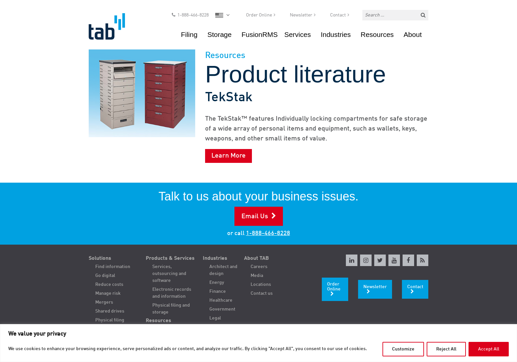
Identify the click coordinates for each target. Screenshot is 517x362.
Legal (215, 318)
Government (222, 309)
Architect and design (223, 270)
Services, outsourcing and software (169, 273)
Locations (261, 284)
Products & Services (170, 258)
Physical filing (109, 320)
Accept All (488, 349)
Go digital (105, 275)
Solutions (100, 258)
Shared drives (109, 311)
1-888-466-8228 (193, 15)
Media (257, 275)
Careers (259, 266)
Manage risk (108, 293)
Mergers (104, 302)
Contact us (262, 293)
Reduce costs (109, 284)
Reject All (446, 349)
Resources (377, 34)
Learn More (228, 156)
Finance (217, 291)
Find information (112, 266)
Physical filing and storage (171, 309)
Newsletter (301, 15)
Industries (336, 34)
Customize (403, 349)
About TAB (256, 258)
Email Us (254, 216)
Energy (216, 282)
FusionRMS (259, 34)
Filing (189, 34)
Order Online (259, 15)
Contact (338, 15)
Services (297, 34)
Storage (219, 34)
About (413, 34)
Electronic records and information (171, 293)
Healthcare (220, 300)
